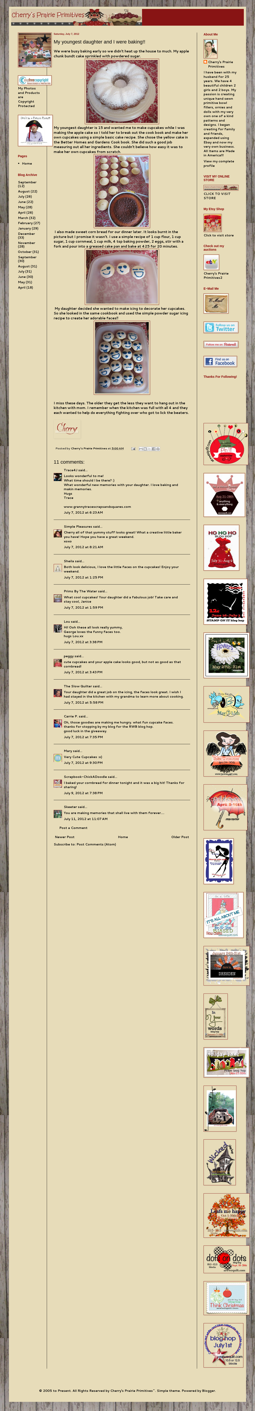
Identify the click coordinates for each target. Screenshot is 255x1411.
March (23, 218)
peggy (69, 656)
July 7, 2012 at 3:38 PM (83, 642)
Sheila (69, 561)
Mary (68, 751)
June (22, 202)
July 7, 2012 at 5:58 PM (83, 702)
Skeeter (70, 807)
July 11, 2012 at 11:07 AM (86, 819)
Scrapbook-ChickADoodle (85, 777)
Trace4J (70, 470)
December (26, 233)
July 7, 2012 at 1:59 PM (83, 607)
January (24, 228)
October (25, 252)
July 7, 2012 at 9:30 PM (83, 762)
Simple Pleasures (78, 526)
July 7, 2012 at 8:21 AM (83, 547)
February (25, 223)
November (26, 243)
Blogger (208, 1390)
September (27, 182)
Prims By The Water (80, 591)
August (24, 191)
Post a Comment (73, 828)
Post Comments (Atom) (96, 844)
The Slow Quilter (78, 686)
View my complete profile (219, 163)
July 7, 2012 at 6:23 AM (83, 512)
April (22, 212)
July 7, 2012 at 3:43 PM (83, 672)
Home (123, 837)
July (21, 196)
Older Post (180, 837)
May (21, 207)
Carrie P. (71, 716)
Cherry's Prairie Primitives (89, 448)
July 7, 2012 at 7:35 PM (83, 737)
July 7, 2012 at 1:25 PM (83, 577)
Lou (67, 621)
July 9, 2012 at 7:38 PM (83, 793)
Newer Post (64, 837)
